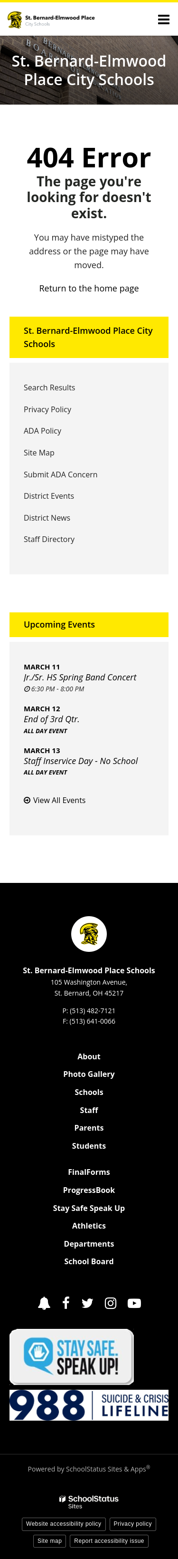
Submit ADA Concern (61, 474)
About (89, 1056)
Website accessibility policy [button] (64, 1523)
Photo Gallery (88, 1074)
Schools (89, 1092)
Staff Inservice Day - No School (81, 760)
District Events (49, 496)
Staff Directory (49, 539)
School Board (88, 1261)
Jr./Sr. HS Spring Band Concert (80, 677)
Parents (89, 1128)
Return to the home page (89, 288)
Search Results (49, 387)
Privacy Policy (47, 409)
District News (47, 518)
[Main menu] (164, 19)
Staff (89, 1110)
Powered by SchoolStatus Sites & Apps (89, 1468)
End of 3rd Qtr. (52, 719)
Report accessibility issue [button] (109, 1541)
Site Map (39, 452)
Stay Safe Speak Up (89, 1208)
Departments (89, 1244)
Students (89, 1146)
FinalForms (89, 1172)
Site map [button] (49, 1541)
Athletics (89, 1225)
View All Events (59, 800)
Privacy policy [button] (133, 1523)
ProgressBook (89, 1190)
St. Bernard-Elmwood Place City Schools (88, 337)
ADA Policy (42, 431)
